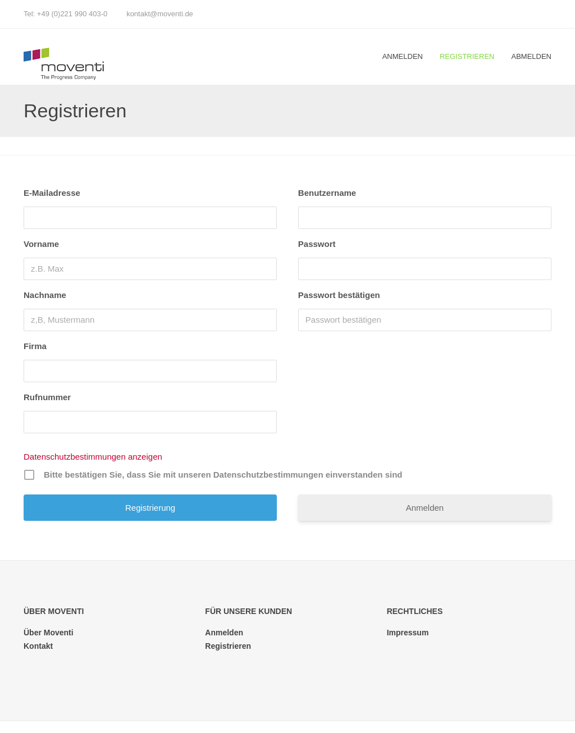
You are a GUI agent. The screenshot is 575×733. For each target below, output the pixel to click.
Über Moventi (49, 632)
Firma (35, 346)
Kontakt (38, 646)
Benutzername (327, 193)
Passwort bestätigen (339, 295)
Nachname (45, 295)
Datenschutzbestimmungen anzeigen (93, 456)
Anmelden (402, 56)
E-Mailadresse (52, 193)
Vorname (41, 244)
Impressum (408, 632)
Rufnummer (47, 397)
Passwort (317, 244)
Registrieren (467, 56)
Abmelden (531, 56)
